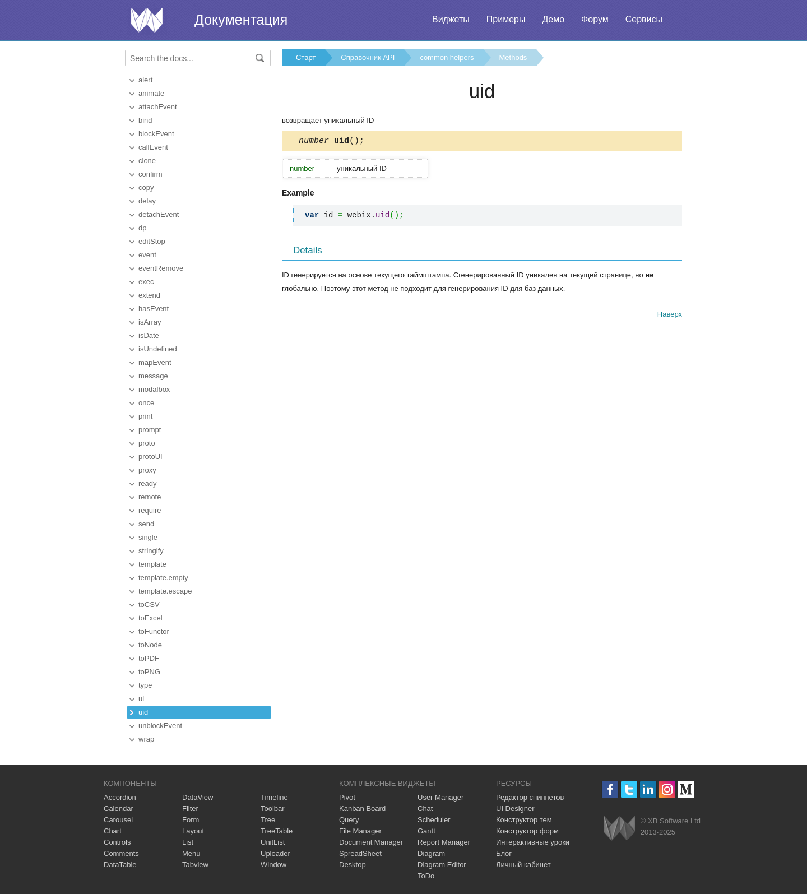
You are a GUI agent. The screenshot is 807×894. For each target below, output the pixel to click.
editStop (151, 241)
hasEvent (153, 308)
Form (190, 820)
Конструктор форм (527, 831)
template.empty (163, 577)
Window (273, 864)
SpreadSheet (360, 853)
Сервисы (643, 19)
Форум (595, 19)
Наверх (669, 316)
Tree (268, 820)
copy (146, 187)
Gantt (426, 831)
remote (149, 497)
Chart (113, 831)
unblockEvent (160, 725)
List (187, 842)
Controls (117, 842)
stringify (151, 550)
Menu (191, 853)
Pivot (347, 797)
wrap (146, 739)
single (147, 537)
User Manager (440, 797)
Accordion (120, 797)
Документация (240, 19)
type (145, 685)
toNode (150, 645)
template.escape (165, 591)
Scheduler (434, 820)
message (153, 376)
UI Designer (515, 808)
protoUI (150, 456)
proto (146, 443)
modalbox (154, 389)
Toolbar (273, 808)
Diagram (431, 853)
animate (151, 93)
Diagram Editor (442, 864)
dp (142, 228)
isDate (148, 335)
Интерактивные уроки (532, 842)
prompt (149, 429)
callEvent (153, 147)
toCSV (149, 604)
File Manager (360, 831)
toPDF (148, 658)
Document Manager (371, 842)
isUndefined (157, 349)
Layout (193, 831)
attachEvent (157, 107)
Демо (553, 19)
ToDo (426, 876)
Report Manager (444, 842)
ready (147, 483)
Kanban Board (362, 808)
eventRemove (160, 268)
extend (149, 295)
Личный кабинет (523, 864)
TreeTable (277, 831)
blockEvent (156, 133)
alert (145, 80)
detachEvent (158, 214)
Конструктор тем (524, 820)
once (146, 403)
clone (147, 160)
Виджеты (451, 19)
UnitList (273, 842)
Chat (425, 808)
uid (143, 712)
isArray (149, 322)
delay (147, 201)
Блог (504, 853)
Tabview (195, 864)
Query (349, 820)
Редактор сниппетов (530, 797)
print (145, 416)
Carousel (118, 820)
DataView (197, 797)
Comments (121, 853)
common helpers (447, 57)
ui (141, 698)
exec (146, 281)
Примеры (506, 19)
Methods (513, 57)
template (152, 564)
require (149, 510)
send (146, 524)
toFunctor (153, 631)
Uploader (275, 853)
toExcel (150, 618)
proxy (147, 470)
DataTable (120, 864)
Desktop (352, 864)
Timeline (274, 797)
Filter (190, 808)
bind (145, 120)
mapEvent (154, 362)
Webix (619, 828)
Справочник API (368, 57)
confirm (150, 174)
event (147, 255)
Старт (306, 57)
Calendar (118, 808)
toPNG (149, 672)
